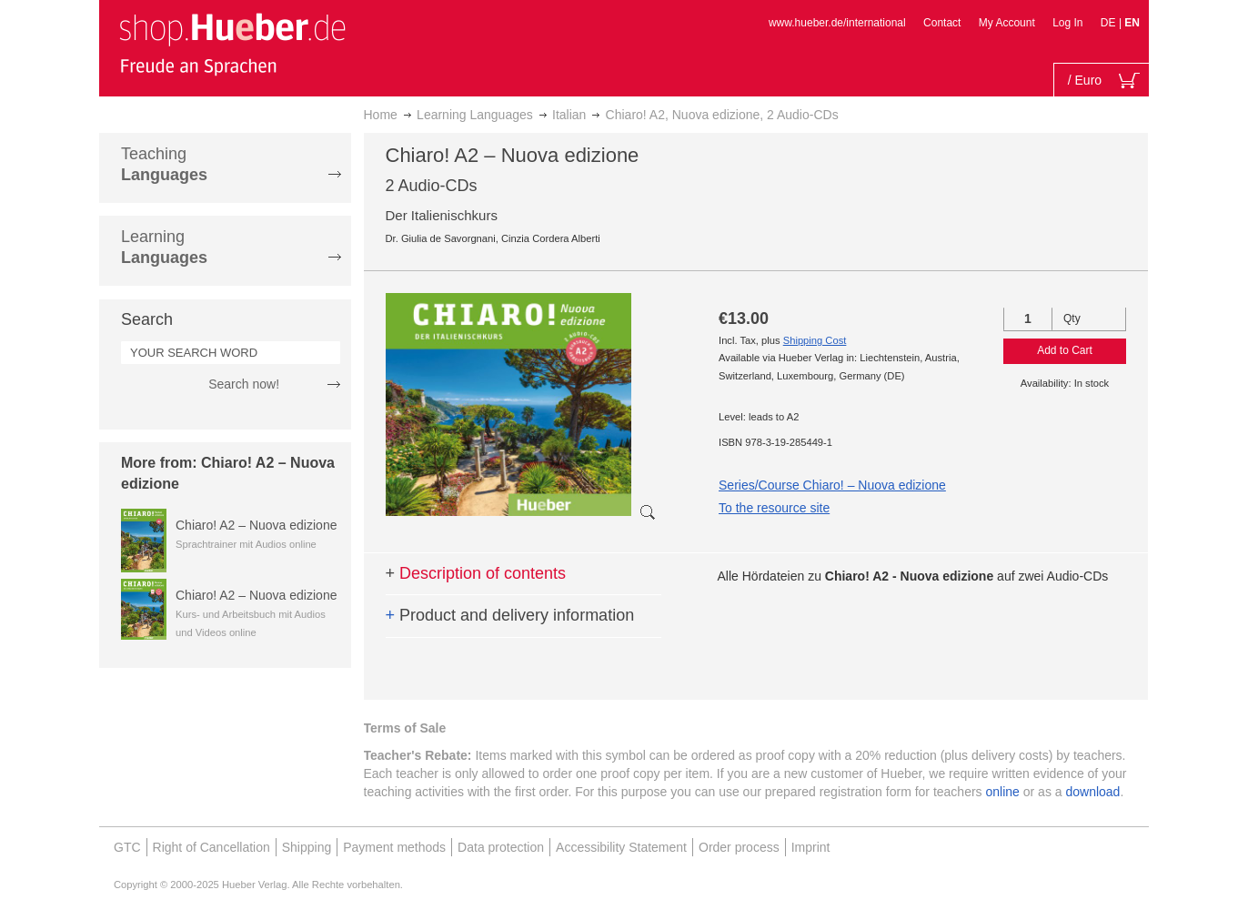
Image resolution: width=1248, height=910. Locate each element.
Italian (569, 114)
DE (1110, 22)
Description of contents (476, 573)
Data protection (501, 847)
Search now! (243, 384)
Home (381, 114)
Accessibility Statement (621, 847)
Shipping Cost (815, 340)
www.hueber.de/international (837, 22)
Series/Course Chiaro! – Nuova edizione (832, 485)
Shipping (307, 847)
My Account (1007, 22)
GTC (127, 847)
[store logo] (232, 43)
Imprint (810, 847)
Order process (739, 847)
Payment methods (394, 847)
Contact (942, 22)
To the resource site (774, 507)
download (1092, 791)
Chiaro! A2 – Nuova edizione (256, 525)
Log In (1067, 22)
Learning (164, 247)
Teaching (164, 164)
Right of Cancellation (211, 847)
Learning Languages (475, 114)
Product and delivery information (510, 615)
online (1003, 791)
